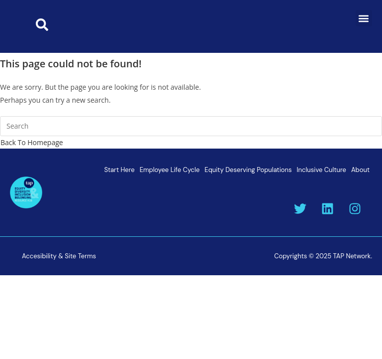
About (360, 170)
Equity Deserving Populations (247, 170)
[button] (364, 18)
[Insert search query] (191, 126)
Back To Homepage (31, 142)
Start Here (119, 170)
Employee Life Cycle (170, 170)
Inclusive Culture (321, 170)
